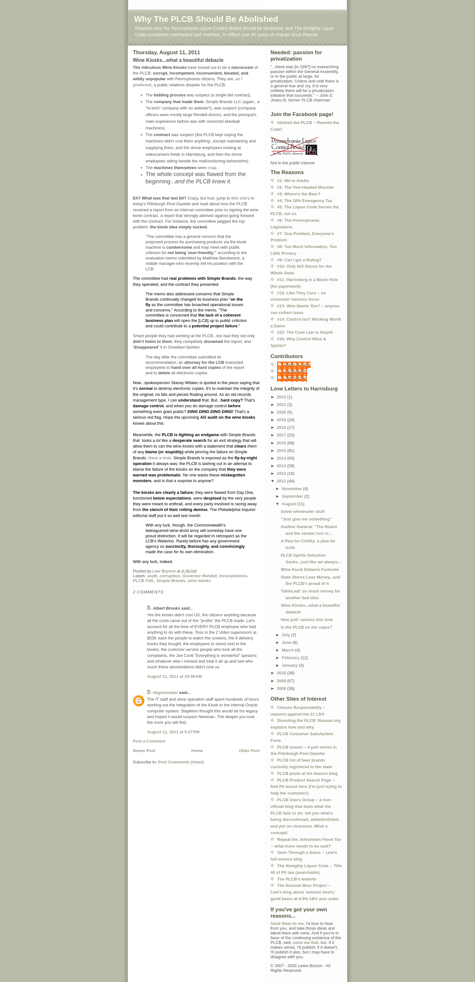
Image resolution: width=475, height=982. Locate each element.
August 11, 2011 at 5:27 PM (173, 732)
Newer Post (144, 750)
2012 (282, 473)
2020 (282, 412)
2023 (282, 397)
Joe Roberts (295, 371)
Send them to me (287, 923)
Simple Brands (170, 580)
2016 (282, 443)
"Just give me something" (306, 519)
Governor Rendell (199, 575)
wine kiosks (199, 580)
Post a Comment (149, 741)
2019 (282, 419)
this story (240, 198)
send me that (305, 942)
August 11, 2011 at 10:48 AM (174, 676)
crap (212, 167)
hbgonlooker (165, 692)
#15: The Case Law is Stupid (305, 332)
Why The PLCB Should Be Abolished (206, 19)
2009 (282, 680)
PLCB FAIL (143, 580)
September (293, 496)
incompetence (233, 575)
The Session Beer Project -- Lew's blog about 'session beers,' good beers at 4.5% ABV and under (304, 892)
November (292, 488)
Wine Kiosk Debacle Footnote (310, 569)
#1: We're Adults (293, 180)
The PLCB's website (296, 879)
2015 (282, 450)
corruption (169, 575)
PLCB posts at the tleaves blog (307, 773)
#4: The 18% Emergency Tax (304, 200)
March (288, 650)
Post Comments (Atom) (181, 762)
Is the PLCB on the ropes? (306, 627)
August (289, 503)
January (290, 665)
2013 (282, 465)
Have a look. (160, 457)
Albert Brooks (297, 364)
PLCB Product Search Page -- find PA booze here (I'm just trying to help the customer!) (306, 787)
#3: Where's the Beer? (298, 194)
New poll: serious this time (307, 619)
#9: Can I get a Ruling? (299, 260)
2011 (282, 481)
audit (152, 575)
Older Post (249, 750)
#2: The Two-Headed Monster (305, 187)
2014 (282, 458)
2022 (282, 404)
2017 (282, 435)
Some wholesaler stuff (302, 511)
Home (197, 750)
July (286, 634)
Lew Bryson (295, 378)
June (287, 642)
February (291, 657)
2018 (282, 427)
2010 (282, 673)
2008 (282, 688)
